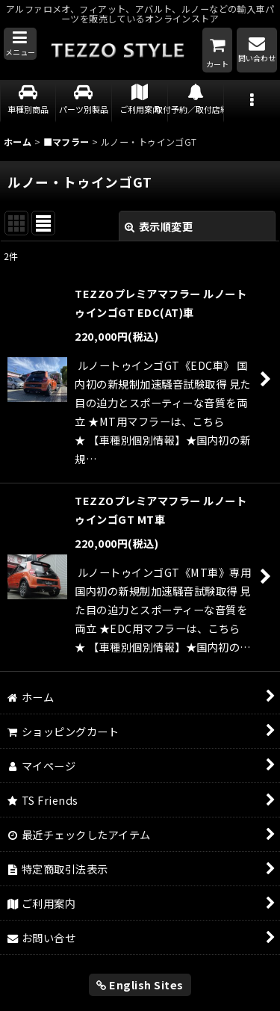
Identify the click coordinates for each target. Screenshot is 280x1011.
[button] (20, 44)
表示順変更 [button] (159, 226)
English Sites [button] (140, 984)
